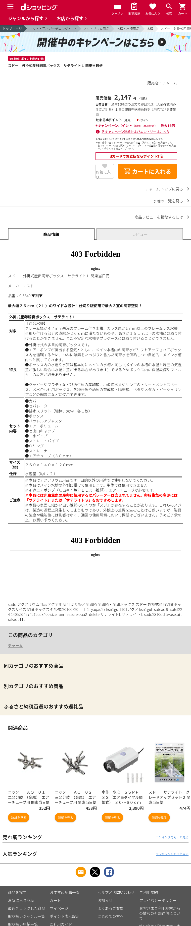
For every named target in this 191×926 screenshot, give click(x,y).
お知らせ (104, 900)
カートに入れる (147, 171)
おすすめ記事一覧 (65, 892)
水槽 (150, 28)
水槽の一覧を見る (168, 201)
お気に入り (103, 174)
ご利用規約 (148, 892)
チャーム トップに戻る (164, 189)
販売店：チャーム (162, 82)
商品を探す (17, 892)
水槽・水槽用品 (128, 28)
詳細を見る (18, 817)
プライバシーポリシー (158, 900)
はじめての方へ (110, 916)
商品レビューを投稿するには (159, 217)
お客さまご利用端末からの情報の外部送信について (159, 913)
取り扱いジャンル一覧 (26, 916)
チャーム (15, 645)
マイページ (59, 908)
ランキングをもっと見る (172, 837)
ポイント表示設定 (65, 916)
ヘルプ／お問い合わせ (116, 892)
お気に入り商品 (21, 900)
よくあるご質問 (110, 908)
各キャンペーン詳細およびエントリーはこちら (135, 131)
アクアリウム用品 (96, 28)
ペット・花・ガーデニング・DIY (52, 28)
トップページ (12, 28)
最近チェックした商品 (26, 908)
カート (55, 900)
